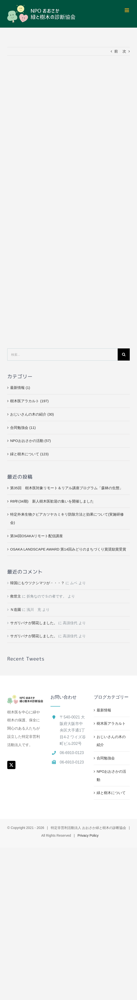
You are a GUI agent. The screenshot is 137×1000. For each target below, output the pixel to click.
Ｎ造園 (15, 609)
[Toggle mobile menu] (127, 10)
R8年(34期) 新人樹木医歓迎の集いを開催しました (52, 501)
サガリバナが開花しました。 (33, 623)
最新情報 (104, 710)
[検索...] (62, 354)
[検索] (124, 354)
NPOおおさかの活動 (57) (30, 441)
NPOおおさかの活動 (111, 775)
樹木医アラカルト (111, 723)
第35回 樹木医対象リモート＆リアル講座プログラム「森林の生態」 (66, 488)
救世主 (15, 596)
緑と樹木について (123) (29, 454)
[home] (25, 699)
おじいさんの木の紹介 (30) (32, 414)
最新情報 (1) (20, 388)
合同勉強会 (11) (23, 427)
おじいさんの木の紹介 (111, 741)
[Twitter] (11, 765)
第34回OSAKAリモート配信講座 (36, 536)
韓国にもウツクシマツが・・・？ (37, 583)
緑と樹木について (111, 793)
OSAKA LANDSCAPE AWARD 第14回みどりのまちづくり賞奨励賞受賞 (68, 549)
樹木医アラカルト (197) (29, 401)
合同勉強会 (106, 758)
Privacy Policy (88, 835)
